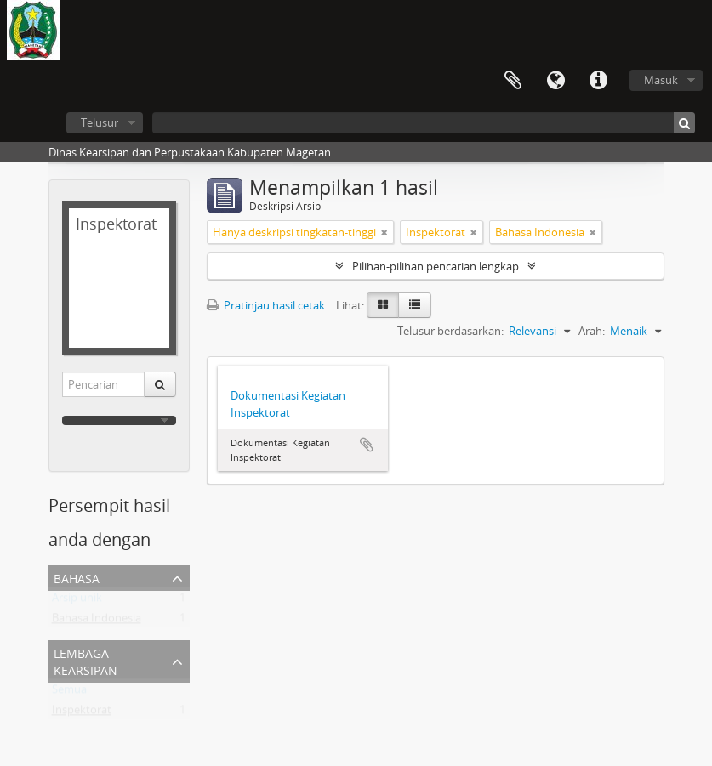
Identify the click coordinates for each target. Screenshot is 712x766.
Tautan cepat (598, 81)
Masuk (661, 80)
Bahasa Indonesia (96, 621)
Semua (69, 693)
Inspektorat (81, 713)
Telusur (99, 122)
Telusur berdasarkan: (450, 330)
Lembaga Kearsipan (85, 660)
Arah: (591, 330)
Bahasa (555, 81)
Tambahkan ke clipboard (366, 444)
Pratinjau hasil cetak (266, 305)
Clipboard (513, 81)
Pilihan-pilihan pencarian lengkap (435, 266)
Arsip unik (77, 601)
